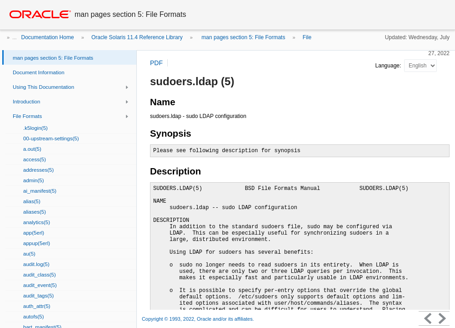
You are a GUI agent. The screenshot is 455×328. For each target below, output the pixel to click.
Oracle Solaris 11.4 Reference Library (137, 37)
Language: (389, 65)
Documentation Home (47, 37)
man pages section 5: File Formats (242, 37)
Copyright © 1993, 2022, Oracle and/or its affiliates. (198, 319)
